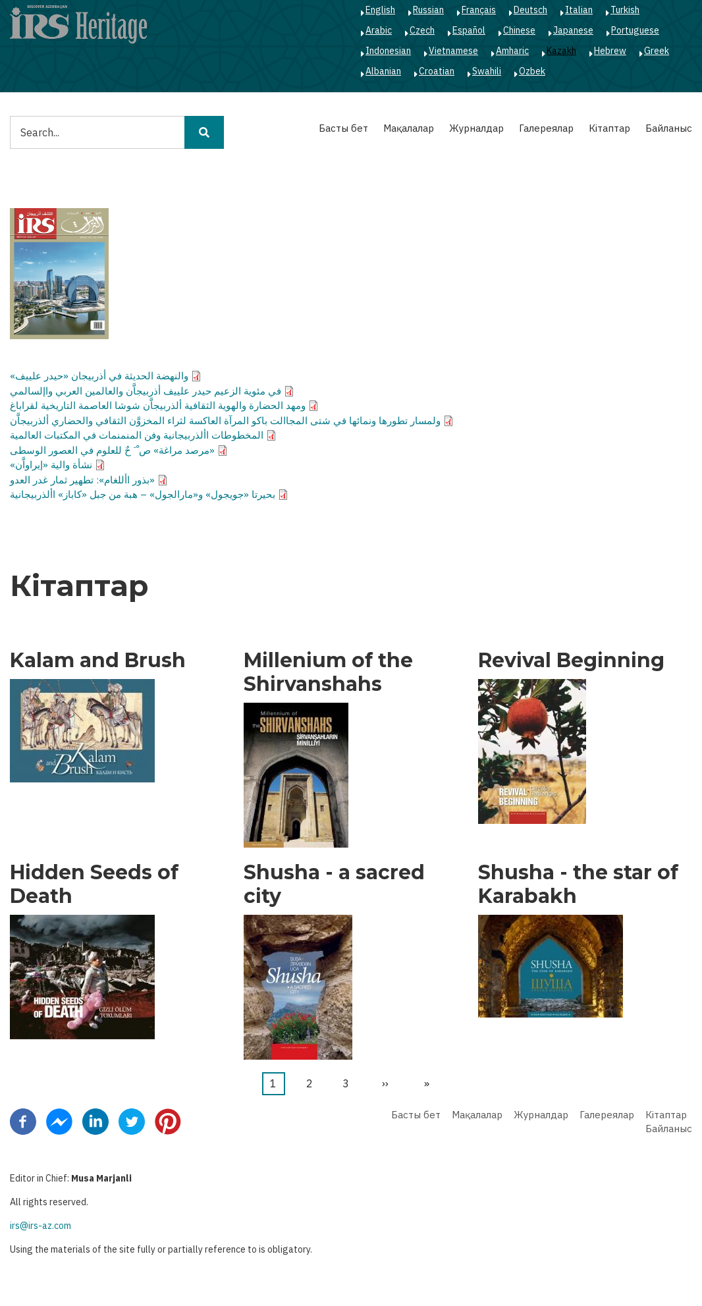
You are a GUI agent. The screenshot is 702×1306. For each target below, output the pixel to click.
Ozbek (532, 71)
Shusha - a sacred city (334, 884)
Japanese (573, 30)
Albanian (383, 71)
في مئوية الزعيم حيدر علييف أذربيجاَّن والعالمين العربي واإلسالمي (145, 391)
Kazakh (561, 51)
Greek (656, 51)
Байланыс (668, 128)
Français (479, 10)
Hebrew (610, 51)
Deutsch (530, 10)
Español (468, 30)
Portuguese (635, 30)
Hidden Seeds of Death (94, 884)
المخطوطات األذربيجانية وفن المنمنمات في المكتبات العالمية (136, 435)
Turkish (624, 10)
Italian (579, 10)
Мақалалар (408, 128)
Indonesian (388, 51)
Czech (422, 30)
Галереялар (546, 128)
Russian (428, 10)
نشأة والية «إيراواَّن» (51, 464)
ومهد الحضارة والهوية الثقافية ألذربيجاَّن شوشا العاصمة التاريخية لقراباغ (158, 405)
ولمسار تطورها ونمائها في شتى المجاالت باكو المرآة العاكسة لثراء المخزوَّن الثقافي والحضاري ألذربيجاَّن (225, 420)
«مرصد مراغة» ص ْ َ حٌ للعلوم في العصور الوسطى (112, 450)
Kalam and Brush (98, 660)
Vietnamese (453, 51)
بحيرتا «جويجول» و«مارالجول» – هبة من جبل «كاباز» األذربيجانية (142, 494)
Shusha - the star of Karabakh (578, 884)
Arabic (378, 30)
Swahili (486, 71)
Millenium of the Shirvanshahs (328, 672)
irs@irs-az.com (40, 1226)
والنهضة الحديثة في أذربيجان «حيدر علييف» (99, 375)
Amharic (512, 51)
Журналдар (476, 128)
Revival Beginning (571, 660)
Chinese (519, 30)
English (380, 10)
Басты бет (343, 128)
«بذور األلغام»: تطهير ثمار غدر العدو (82, 480)
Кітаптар (609, 128)
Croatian (436, 71)
